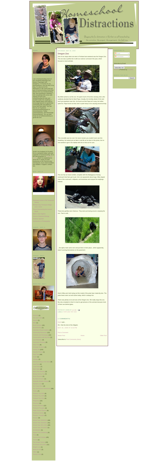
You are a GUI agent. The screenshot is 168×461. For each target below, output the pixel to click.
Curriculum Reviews (39, 342)
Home (82, 335)
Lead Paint (36, 364)
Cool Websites (37, 340)
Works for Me (37, 449)
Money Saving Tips (39, 374)
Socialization (37, 430)
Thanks (35, 440)
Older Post (103, 335)
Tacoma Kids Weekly (39, 437)
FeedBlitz (130, 69)
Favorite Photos (38, 352)
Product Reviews (38, 405)
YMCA (35, 452)
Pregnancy (36, 401)
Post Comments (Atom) (73, 339)
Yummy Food (37, 454)
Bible (34, 323)
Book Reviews (37, 325)
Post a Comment (63, 332)
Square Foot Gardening (40, 432)
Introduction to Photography (41, 221)
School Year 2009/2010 (40, 420)
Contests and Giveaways (40, 335)
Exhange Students (38, 347)
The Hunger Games (39, 442)
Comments (119, 56)
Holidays (35, 359)
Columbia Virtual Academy (41, 330)
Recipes (35, 418)
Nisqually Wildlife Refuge (40, 381)
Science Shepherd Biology (41, 216)
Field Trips (36, 354)
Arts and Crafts (37, 318)
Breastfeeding (37, 327)
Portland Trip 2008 (38, 393)
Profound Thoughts (39, 408)
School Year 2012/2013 (40, 427)
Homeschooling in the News (41, 362)
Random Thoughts (38, 415)
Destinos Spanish (38, 219)
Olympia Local (37, 384)
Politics (35, 391)
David (59, 322)
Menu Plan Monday (39, 371)
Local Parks (36, 366)
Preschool (36, 403)
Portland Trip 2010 (38, 398)
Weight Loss (36, 447)
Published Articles (38, 413)
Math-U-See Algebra (39, 214)
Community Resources (40, 332)
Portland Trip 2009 (38, 396)
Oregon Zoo (63, 54)
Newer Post (61, 335)
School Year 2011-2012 (40, 425)
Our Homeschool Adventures (42, 388)
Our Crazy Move (38, 386)
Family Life (36, 349)
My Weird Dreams (38, 379)
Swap (34, 435)
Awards (35, 320)
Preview (116, 69)
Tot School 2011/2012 (39, 444)
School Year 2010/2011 (40, 423)
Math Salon (36, 369)
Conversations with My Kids (41, 337)
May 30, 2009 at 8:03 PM (67, 328)
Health (35, 357)
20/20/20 (35, 315)
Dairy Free (36, 345)
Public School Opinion (39, 410)
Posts (117, 53)
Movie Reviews (37, 376)
